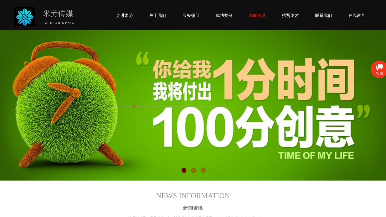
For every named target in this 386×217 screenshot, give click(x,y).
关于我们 (157, 15)
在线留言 (356, 15)
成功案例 (224, 15)
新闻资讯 (257, 15)
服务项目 (190, 15)
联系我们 (323, 15)
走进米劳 (124, 15)
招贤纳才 (290, 15)
